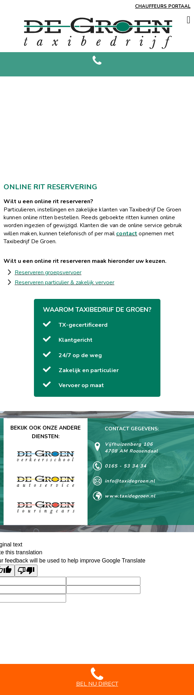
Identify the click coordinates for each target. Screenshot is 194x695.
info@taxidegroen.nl (130, 481)
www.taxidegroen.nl (130, 496)
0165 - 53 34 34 (125, 466)
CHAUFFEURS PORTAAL (162, 6)
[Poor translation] (26, 571)
